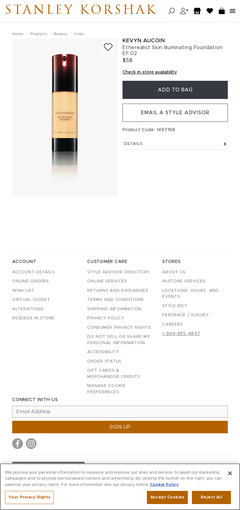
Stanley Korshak (81, 11)
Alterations (27, 309)
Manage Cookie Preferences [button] (106, 389)
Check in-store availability (149, 72)
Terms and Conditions (115, 300)
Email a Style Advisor (175, 112)
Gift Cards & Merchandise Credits (113, 373)
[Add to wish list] (108, 47)
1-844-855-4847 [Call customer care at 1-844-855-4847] (181, 334)
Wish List (23, 291)
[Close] (230, 473)
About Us (174, 272)
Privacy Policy (105, 318)
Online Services (107, 281)
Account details (33, 272)
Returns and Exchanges (117, 291)
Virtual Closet (31, 300)
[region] (120, 486)
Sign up (120, 427)
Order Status (104, 361)
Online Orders (30, 281)
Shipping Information (114, 309)
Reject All (211, 497)
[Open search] (171, 11)
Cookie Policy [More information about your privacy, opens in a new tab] (164, 485)
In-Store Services (184, 281)
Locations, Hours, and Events (190, 294)
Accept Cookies (167, 497)
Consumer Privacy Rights (119, 328)
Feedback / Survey (185, 315)
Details (175, 144)
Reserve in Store (33, 318)
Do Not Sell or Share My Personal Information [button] (118, 340)
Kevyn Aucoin (143, 40)
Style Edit (175, 306)
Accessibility (103, 352)
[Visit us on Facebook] (17, 443)
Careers (172, 324)
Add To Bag (175, 89)
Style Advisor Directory (118, 272)
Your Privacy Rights (29, 497)
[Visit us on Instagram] (31, 443)
